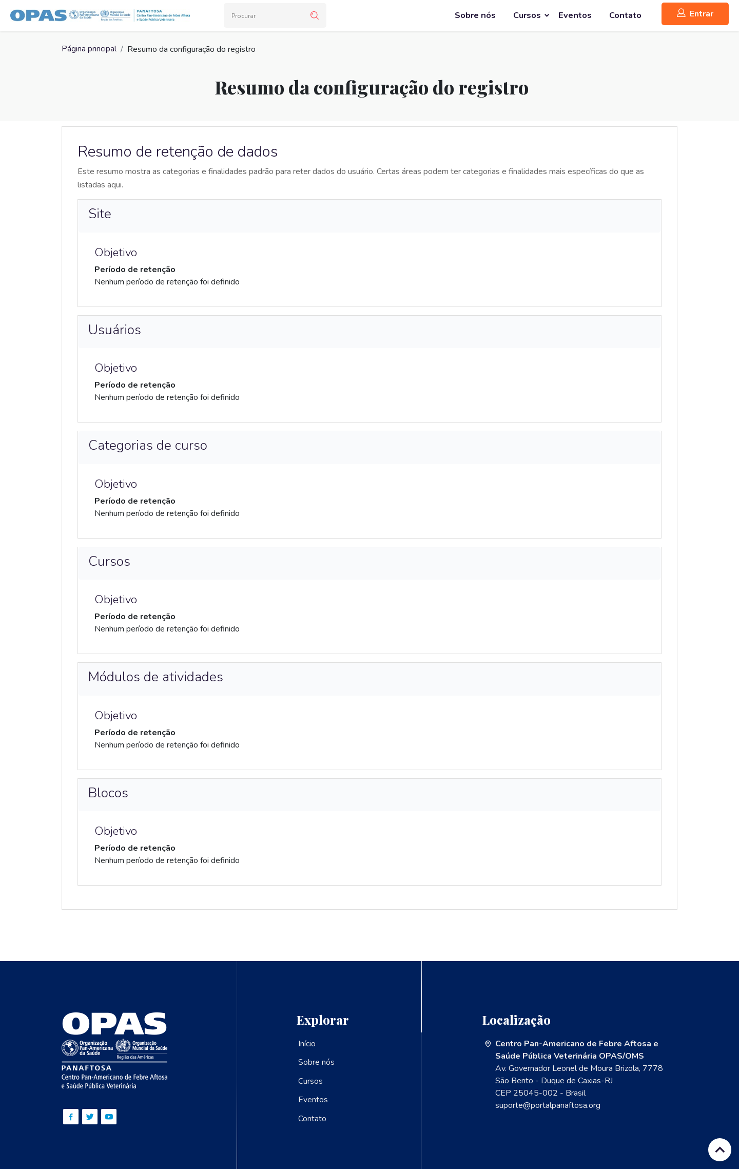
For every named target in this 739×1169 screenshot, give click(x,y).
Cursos (310, 1080)
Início (307, 1043)
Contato (312, 1117)
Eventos (313, 1099)
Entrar (695, 14)
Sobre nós (316, 1062)
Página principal (89, 49)
